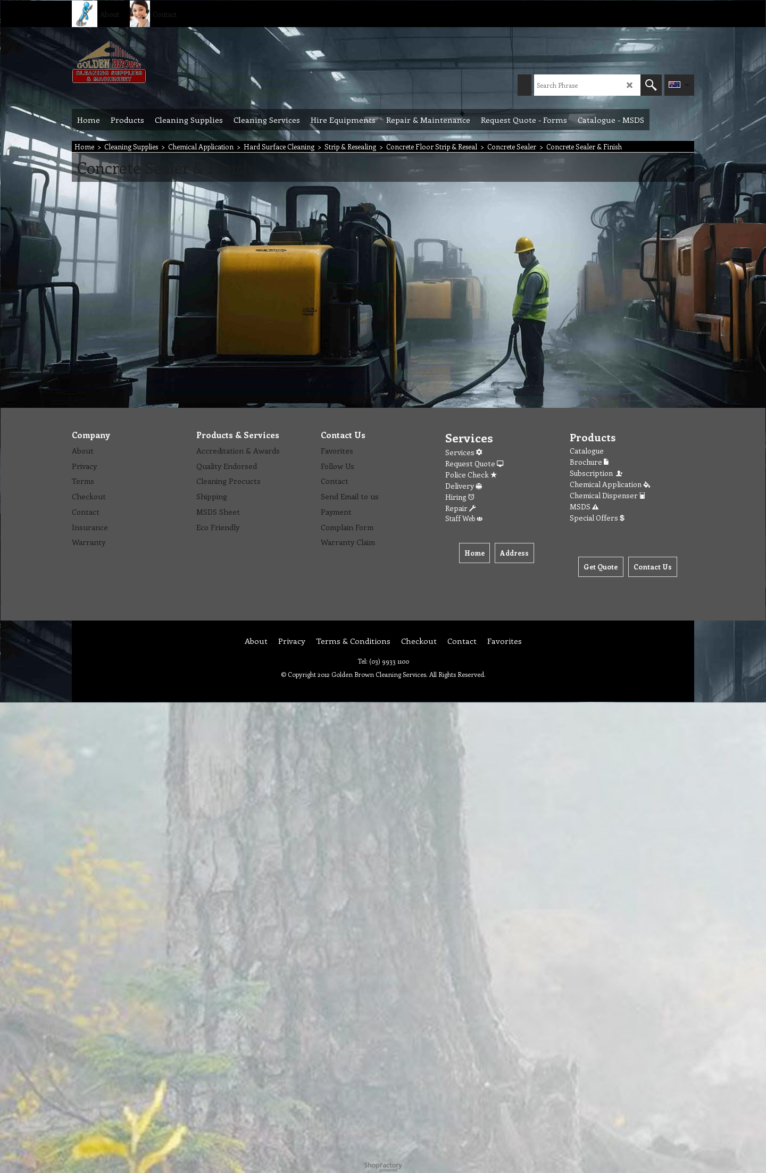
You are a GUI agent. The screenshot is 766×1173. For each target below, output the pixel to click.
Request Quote (474, 463)
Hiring (459, 497)
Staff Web (463, 518)
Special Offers (597, 518)
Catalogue (587, 451)
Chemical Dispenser (607, 495)
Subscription (597, 473)
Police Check (471, 475)
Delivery (463, 486)
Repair (460, 508)
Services (463, 452)
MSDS (584, 506)
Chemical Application (610, 484)
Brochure (589, 462)
